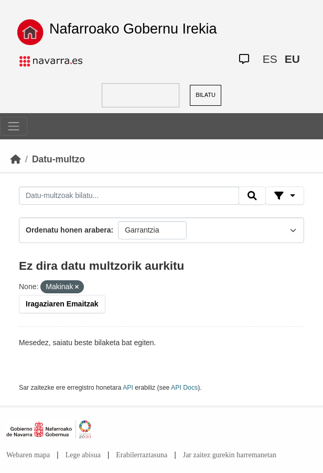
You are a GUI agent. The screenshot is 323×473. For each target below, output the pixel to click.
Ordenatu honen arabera (68, 230)
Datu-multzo (58, 159)
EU (292, 59)
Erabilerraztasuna (141, 455)
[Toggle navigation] (13, 126)
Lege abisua (83, 455)
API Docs (184, 387)
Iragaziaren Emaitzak (62, 304)
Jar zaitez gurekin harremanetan (229, 455)
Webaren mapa (28, 455)
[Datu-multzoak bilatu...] (129, 195)
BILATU (206, 95)
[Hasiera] (15, 159)
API (128, 387)
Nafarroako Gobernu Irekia (133, 29)
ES (270, 59)
